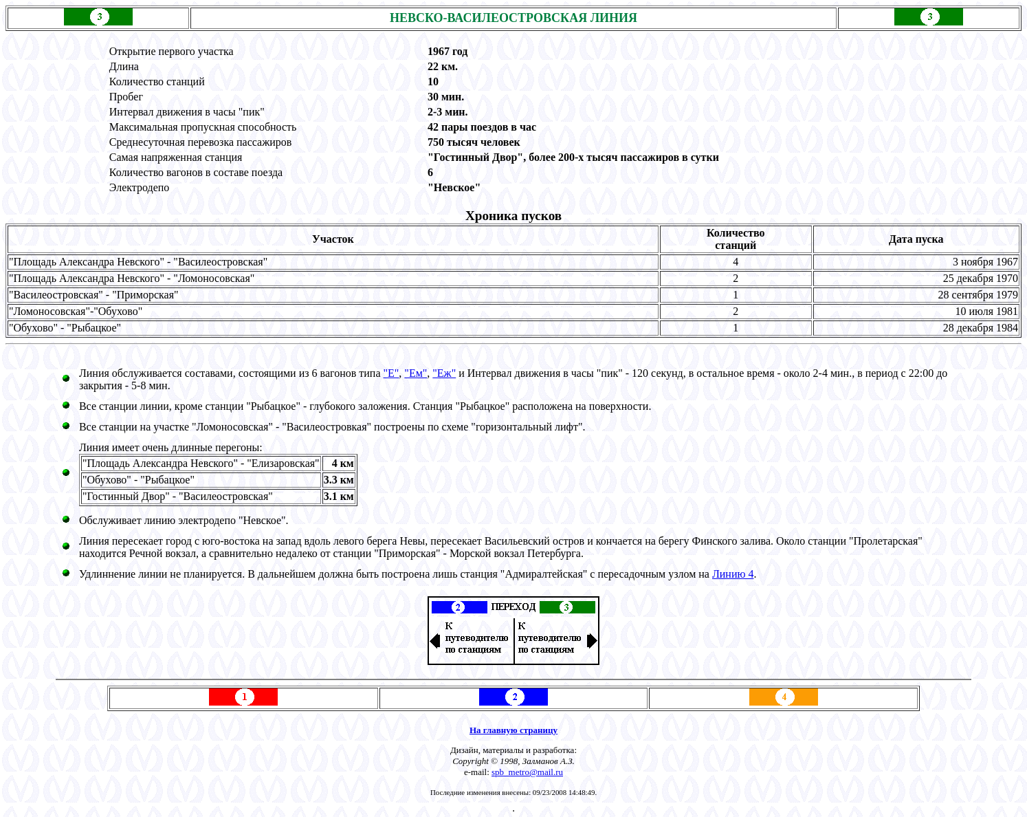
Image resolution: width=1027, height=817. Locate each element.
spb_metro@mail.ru (527, 772)
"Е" (391, 373)
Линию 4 (733, 574)
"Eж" (444, 373)
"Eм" (415, 373)
